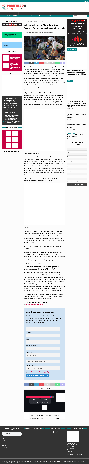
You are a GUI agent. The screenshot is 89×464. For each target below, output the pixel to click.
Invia (17, 35)
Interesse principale (31, 365)
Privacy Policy (10, 462)
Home (2, 13)
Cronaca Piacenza (12, 13)
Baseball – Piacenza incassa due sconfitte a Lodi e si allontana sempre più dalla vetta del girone (12, 115)
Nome (27, 326)
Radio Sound (4, 1)
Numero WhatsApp (31, 345)
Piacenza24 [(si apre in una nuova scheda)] (6, 45)
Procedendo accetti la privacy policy (38, 372)
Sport (21, 13)
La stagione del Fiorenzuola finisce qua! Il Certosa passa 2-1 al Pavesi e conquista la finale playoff (12, 111)
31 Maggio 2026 (71, 129)
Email (27, 339)
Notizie (31, 20)
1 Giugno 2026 (71, 76)
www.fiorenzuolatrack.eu (34, 304)
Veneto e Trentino (45, 402)
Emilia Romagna (34, 402)
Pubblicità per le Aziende (7, 447)
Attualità (42, 13)
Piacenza (34, 399)
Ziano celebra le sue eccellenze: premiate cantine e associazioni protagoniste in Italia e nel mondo (15, 66)
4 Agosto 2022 (28, 32)
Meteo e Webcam (69, 13)
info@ (72, 450)
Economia (51, 13)
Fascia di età (29, 359)
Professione (29, 352)
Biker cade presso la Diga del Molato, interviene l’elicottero (75, 135)
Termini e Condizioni (17, 462)
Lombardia (46, 399)
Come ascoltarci (5, 443)
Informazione (4, 445)
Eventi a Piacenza (32, 13)
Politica (58, 13)
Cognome (28, 332)
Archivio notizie (5, 440)
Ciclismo (45, 32)
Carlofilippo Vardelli (37, 32)
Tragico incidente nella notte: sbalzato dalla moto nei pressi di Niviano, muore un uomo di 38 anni (76, 72)
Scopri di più (70, 451)
